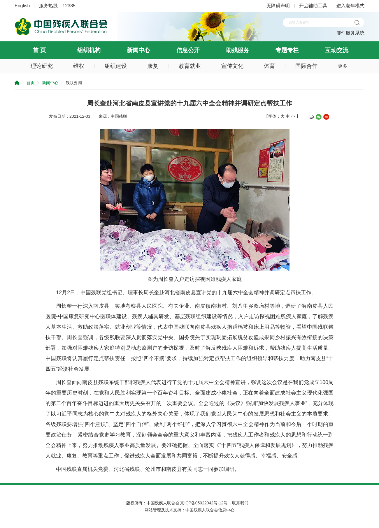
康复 (152, 66)
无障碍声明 (278, 5)
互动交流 (336, 50)
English (22, 5)
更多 (342, 66)
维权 (78, 66)
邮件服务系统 (350, 32)
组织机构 (89, 50)
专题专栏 (287, 50)
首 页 (39, 50)
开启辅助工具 (313, 5)
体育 (269, 66)
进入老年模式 (350, 5)
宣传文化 (232, 66)
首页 (31, 82)
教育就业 (190, 66)
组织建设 (116, 66)
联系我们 (240, 503)
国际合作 (306, 66)
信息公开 (188, 50)
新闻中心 (138, 50)
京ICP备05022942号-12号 (203, 503)
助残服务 (237, 50)
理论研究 (42, 66)
